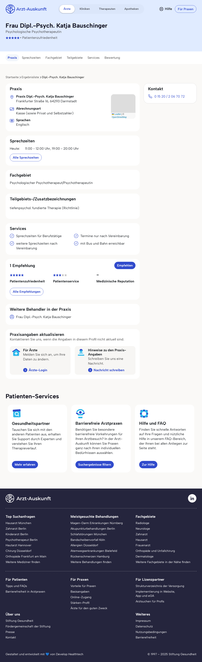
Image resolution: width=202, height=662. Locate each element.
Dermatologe (145, 556)
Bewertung (112, 58)
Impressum (143, 620)
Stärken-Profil (80, 602)
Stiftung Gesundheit (19, 620)
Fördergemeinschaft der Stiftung (28, 626)
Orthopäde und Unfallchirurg (155, 551)
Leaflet (116, 114)
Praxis (12, 58)
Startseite (12, 77)
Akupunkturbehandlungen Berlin (93, 528)
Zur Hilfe (148, 464)
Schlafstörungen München (89, 534)
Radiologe (142, 523)
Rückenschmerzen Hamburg (90, 556)
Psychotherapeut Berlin (22, 540)
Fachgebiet (54, 58)
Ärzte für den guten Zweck (89, 608)
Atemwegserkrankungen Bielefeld (94, 551)
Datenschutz (144, 626)
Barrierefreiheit (146, 637)
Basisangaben (80, 591)
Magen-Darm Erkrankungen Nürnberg (97, 523)
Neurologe (143, 528)
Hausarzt (142, 540)
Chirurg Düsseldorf (19, 551)
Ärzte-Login (38, 370)
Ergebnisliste (30, 77)
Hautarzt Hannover (18, 545)
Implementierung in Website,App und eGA (155, 593)
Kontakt (11, 637)
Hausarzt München (18, 523)
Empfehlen (125, 265)
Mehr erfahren (25, 464)
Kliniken (85, 8)
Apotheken (131, 8)
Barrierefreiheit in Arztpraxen (25, 591)
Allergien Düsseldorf (84, 545)
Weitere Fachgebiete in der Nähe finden (163, 562)
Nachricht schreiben (109, 370)
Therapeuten (107, 8)
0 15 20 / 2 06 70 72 (169, 96)
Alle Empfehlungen (26, 291)
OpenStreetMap (119, 117)
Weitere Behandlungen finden (91, 562)
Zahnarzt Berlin (16, 528)
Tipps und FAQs (16, 586)
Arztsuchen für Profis (150, 601)
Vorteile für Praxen (83, 586)
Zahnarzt (142, 534)
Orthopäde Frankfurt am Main (26, 556)
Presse (10, 632)
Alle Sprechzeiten (26, 157)
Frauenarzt (143, 545)
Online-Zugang (81, 597)
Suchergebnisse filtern (94, 464)
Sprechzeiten (31, 58)
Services (94, 58)
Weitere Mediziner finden (23, 562)
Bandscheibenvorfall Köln (88, 540)
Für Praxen (185, 9)
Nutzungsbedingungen (151, 632)
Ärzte (67, 8)
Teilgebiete (75, 58)
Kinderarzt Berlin (17, 534)
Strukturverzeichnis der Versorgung (160, 586)
